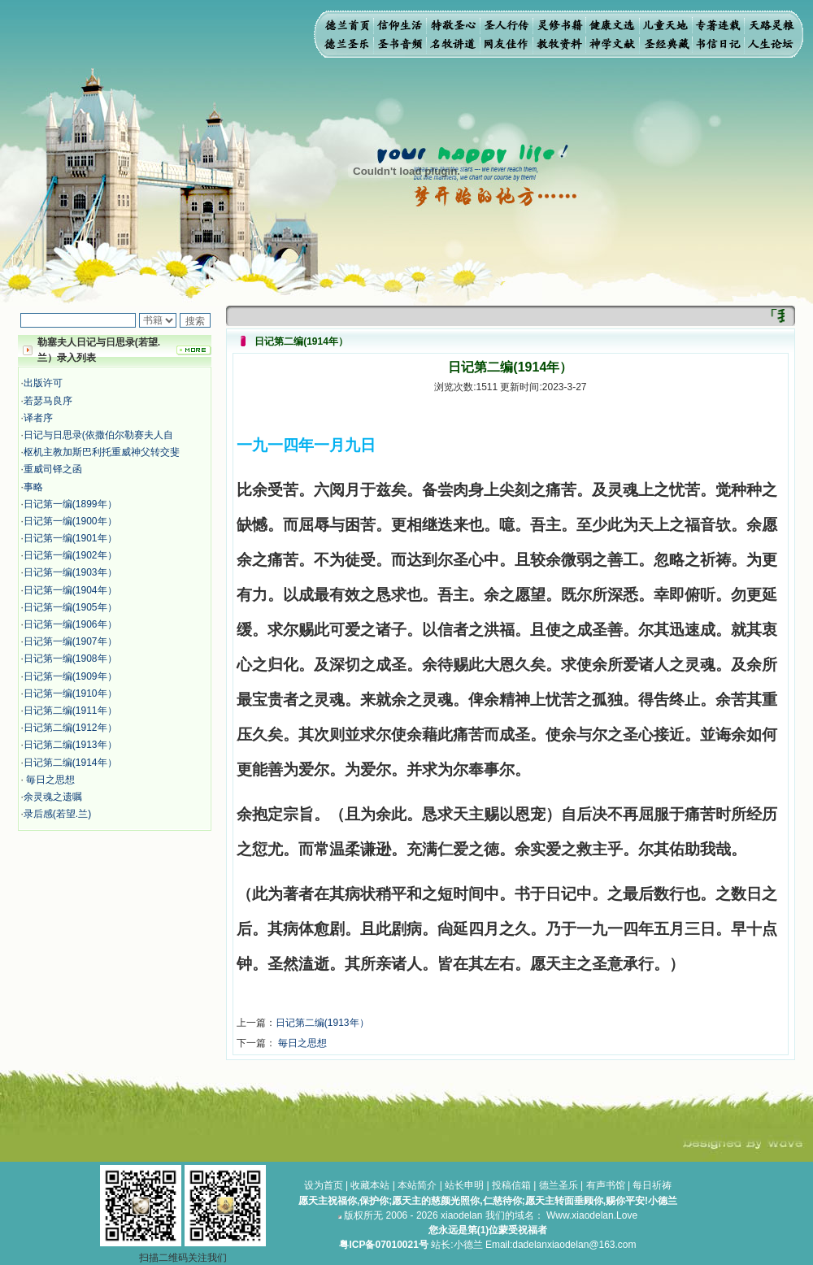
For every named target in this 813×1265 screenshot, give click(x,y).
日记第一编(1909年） (70, 676)
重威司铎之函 (53, 469)
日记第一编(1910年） (70, 693)
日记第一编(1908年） (70, 658)
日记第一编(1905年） (70, 607)
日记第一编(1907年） (70, 641)
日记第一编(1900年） (70, 521)
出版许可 (43, 383)
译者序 (38, 418)
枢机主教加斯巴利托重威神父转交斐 (102, 452)
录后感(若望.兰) (57, 813)
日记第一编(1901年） (70, 538)
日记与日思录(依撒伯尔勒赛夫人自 (98, 435)
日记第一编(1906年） (70, 624)
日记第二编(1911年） (70, 710)
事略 (33, 487)
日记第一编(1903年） (70, 572)
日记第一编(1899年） (70, 504)
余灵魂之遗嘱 (53, 796)
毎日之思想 (49, 779)
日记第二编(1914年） (70, 762)
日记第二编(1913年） (70, 744)
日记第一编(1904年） (70, 590)
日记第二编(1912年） (70, 727)
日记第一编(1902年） (70, 555)
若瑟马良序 (48, 400)
